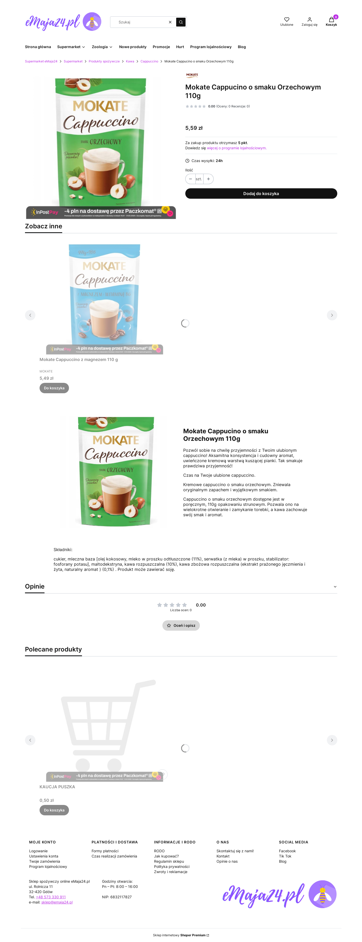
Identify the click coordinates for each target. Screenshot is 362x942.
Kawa (130, 61)
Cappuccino (149, 61)
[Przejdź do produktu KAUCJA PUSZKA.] (105, 723)
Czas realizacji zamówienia (114, 856)
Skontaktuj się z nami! (235, 851)
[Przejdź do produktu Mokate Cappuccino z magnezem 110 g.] (105, 295)
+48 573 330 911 (51, 897)
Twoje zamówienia (44, 861)
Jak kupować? (166, 856)
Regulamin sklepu (169, 861)
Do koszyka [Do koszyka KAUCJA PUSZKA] (54, 810)
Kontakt (223, 856)
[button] (181, 22)
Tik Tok (285, 856)
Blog (283, 861)
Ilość (189, 170)
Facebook (287, 851)
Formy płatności (105, 851)
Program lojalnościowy (48, 866)
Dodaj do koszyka (261, 193)
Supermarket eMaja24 (41, 61)
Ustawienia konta (43, 856)
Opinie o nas (227, 861)
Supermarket (73, 61)
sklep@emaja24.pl (57, 902)
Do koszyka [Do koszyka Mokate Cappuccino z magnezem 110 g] (54, 388)
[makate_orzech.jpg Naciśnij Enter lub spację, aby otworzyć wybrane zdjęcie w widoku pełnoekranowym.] (101, 144)
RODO (159, 851)
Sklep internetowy (179, 935)
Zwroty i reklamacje (170, 871)
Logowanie (38, 851)
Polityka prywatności (171, 866)
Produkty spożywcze (104, 61)
